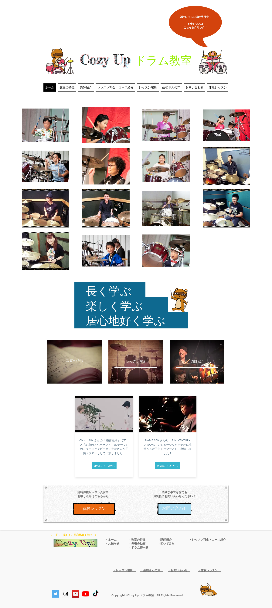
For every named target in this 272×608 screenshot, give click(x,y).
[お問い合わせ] (174, 509)
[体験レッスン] (94, 509)
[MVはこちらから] (104, 465)
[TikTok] (95, 594)
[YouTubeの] (85, 594)
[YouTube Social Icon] (75, 594)
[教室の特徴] (74, 361)
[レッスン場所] (136, 361)
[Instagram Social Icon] (65, 594)
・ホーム (112, 540)
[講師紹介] (197, 361)
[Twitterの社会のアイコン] (55, 594)
